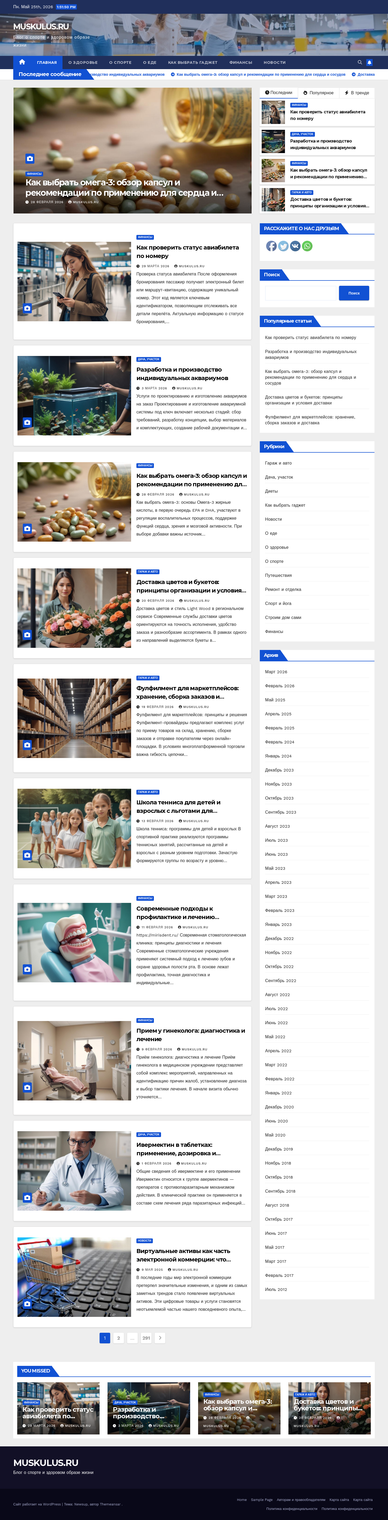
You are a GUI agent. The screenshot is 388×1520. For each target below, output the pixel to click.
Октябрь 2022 (279, 966)
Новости (275, 62)
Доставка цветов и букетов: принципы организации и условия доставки (328, 206)
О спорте (120, 62)
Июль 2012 (276, 1289)
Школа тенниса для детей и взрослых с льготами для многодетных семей (178, 811)
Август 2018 (277, 1205)
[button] (360, 62)
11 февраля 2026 (158, 927)
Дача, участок (37, 173)
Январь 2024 (278, 756)
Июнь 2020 (276, 1121)
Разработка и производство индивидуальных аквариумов (121, 187)
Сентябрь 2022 (280, 980)
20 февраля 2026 (159, 601)
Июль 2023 (276, 840)
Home (242, 1500)
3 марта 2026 (43, 202)
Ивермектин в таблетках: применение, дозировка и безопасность (176, 1153)
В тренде (357, 92)
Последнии (278, 92)
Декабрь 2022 (279, 938)
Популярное (319, 92)
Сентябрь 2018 (280, 1191)
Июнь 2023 (276, 854)
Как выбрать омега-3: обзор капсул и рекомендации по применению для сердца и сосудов (328, 177)
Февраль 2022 (280, 1078)
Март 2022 (276, 1064)
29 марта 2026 (156, 266)
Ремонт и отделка (283, 589)
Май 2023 (275, 868)
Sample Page (262, 1500)
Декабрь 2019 (279, 1149)
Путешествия (278, 575)
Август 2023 (277, 826)
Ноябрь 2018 (278, 1163)
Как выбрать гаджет (193, 62)
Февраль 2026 (280, 685)
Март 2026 (276, 671)
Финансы (240, 62)
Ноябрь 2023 (278, 784)
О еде (150, 62)
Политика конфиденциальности (292, 1509)
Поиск (272, 275)
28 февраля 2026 (159, 494)
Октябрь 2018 (279, 1177)
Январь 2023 (278, 924)
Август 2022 (277, 994)
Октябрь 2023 (279, 798)
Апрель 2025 (278, 713)
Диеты (271, 491)
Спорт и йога (278, 603)
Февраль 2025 (280, 727)
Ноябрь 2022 (278, 952)
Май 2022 (275, 1036)
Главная (47, 62)
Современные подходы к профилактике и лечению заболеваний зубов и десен (178, 917)
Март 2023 (276, 896)
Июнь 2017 (276, 1233)
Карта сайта (339, 1500)
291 (146, 1338)
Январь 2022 (278, 1092)
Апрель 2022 (278, 1050)
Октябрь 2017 (279, 1219)
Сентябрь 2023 (280, 812)
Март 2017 (275, 1261)
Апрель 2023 (278, 882)
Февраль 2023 (280, 910)
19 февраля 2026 (158, 707)
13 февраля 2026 (158, 821)
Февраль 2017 (279, 1275)
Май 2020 (275, 1135)
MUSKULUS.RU (41, 27)
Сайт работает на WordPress (37, 1504)
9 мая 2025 (153, 1270)
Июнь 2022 (276, 1022)
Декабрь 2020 (279, 1106)
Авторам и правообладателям (301, 1500)
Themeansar (110, 1504)
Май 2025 (275, 699)
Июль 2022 (276, 1008)
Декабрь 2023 (279, 770)
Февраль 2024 (280, 742)
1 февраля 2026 (157, 1163)
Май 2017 (274, 1247)
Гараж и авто (302, 192)
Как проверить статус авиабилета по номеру (310, 337)
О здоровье (82, 62)
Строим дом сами (283, 617)
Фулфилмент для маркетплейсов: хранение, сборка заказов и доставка (187, 697)
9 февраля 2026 (157, 1049)
